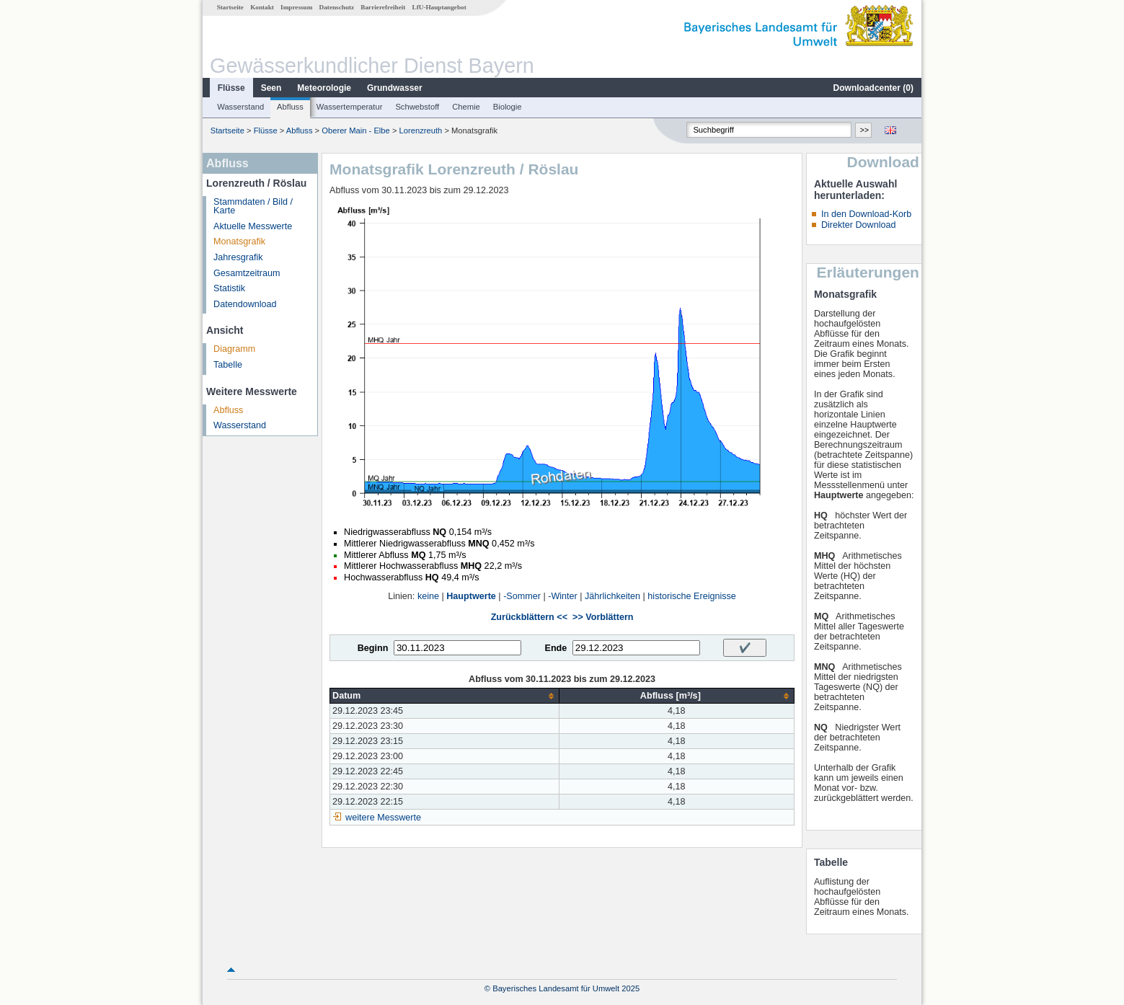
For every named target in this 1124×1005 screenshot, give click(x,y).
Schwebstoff (417, 106)
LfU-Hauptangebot (439, 7)
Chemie (466, 106)
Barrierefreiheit (382, 7)
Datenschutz (337, 7)
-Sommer (522, 596)
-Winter (563, 596)
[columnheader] (444, 696)
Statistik (229, 288)
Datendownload (245, 304)
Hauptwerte (471, 596)
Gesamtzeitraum (246, 273)
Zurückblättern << (529, 617)
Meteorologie (324, 88)
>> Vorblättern (602, 617)
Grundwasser (394, 88)
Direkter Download (858, 225)
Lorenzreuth (421, 130)
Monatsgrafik (239, 241)
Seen (271, 88)
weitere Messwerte (383, 818)
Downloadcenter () (873, 88)
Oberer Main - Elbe (356, 130)
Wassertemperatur (350, 106)
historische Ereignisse (691, 596)
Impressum (296, 7)
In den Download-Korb (866, 214)
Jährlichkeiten (612, 596)
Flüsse (231, 88)
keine (428, 596)
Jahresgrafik (238, 257)
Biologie (507, 106)
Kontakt (262, 7)
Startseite (230, 7)
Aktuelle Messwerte (252, 226)
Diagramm (234, 349)
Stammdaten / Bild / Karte (253, 206)
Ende (555, 648)
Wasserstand (240, 106)
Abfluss (290, 106)
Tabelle (227, 365)
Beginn (373, 648)
